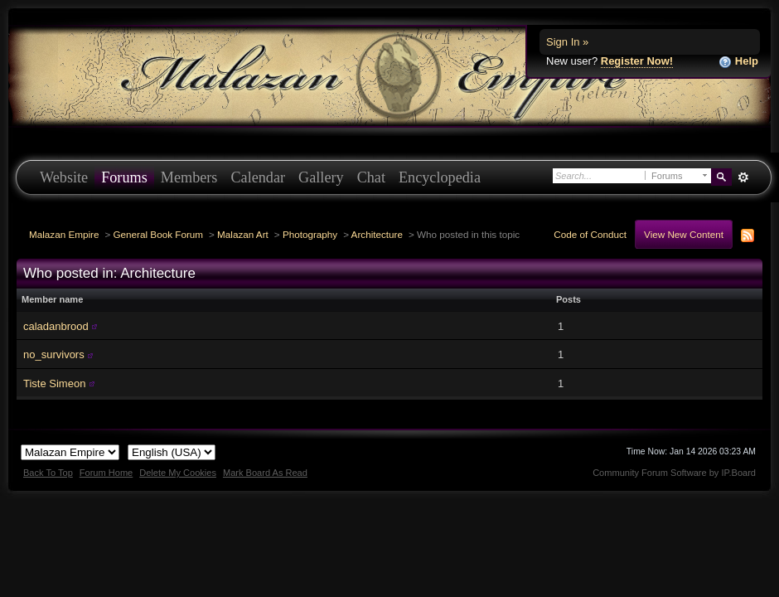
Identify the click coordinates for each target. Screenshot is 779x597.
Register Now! (637, 61)
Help (738, 62)
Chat (371, 177)
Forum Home (106, 473)
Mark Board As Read (265, 473)
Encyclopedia (440, 177)
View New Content (683, 234)
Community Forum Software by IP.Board (674, 473)
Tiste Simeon (54, 383)
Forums (124, 177)
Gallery (321, 177)
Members (189, 177)
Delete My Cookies (177, 473)
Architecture (377, 234)
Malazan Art (243, 234)
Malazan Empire (64, 234)
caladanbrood (56, 326)
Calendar (257, 177)
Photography (310, 234)
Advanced (743, 177)
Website (64, 177)
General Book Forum (158, 234)
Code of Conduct (590, 234)
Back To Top (48, 473)
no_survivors (54, 354)
